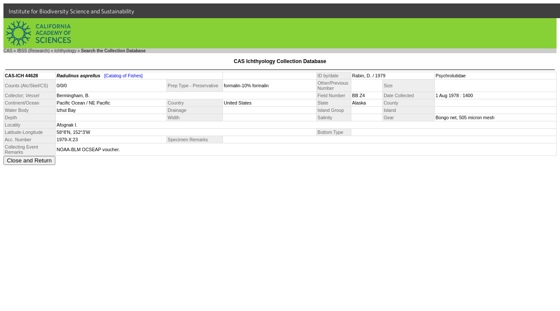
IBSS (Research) (33, 50)
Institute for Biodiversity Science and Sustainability (71, 11)
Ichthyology (65, 50)
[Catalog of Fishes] (123, 75)
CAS (8, 50)
